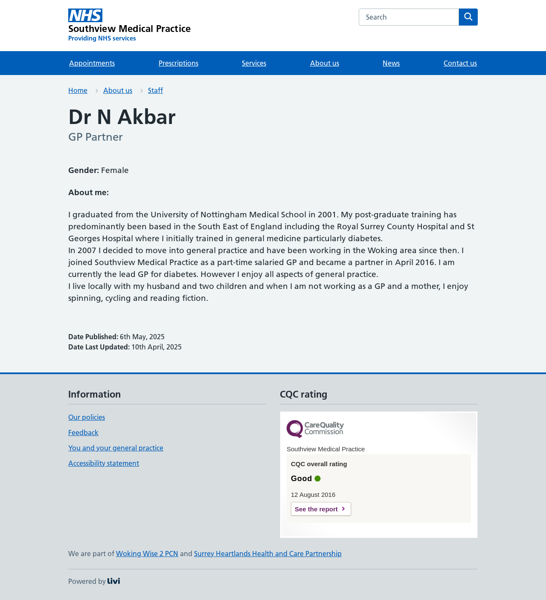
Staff (155, 90)
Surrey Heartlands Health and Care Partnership (268, 553)
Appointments (92, 63)
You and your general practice (115, 448)
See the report (316, 509)
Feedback (83, 432)
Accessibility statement (103, 463)
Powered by (94, 581)
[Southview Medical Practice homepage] (129, 26)
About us (324, 63)
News (391, 63)
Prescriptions (178, 63)
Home (77, 90)
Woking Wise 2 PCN (147, 553)
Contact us (460, 63)
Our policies (86, 417)
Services (254, 63)
